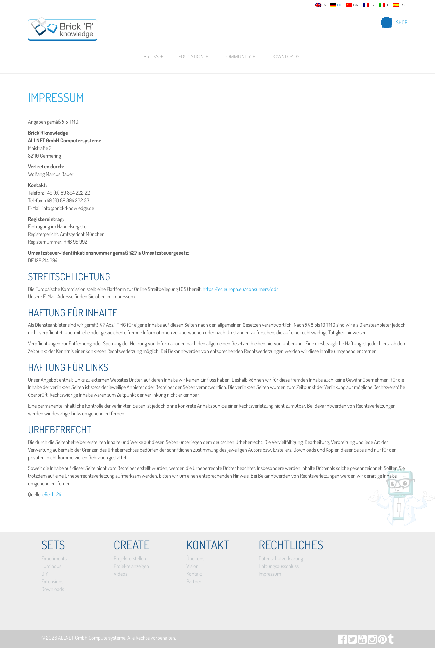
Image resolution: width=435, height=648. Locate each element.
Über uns (195, 558)
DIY (44, 573)
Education (193, 56)
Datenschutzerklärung (281, 558)
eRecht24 (51, 494)
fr (368, 5)
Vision (192, 566)
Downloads (284, 56)
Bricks (153, 56)
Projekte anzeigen (131, 566)
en (320, 5)
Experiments (54, 558)
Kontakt (194, 573)
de (336, 5)
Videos (120, 573)
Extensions (52, 581)
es (399, 5)
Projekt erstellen (130, 558)
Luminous (51, 566)
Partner (193, 581)
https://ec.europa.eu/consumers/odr (240, 289)
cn (352, 5)
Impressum (56, 97)
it (384, 5)
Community (239, 56)
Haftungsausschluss (279, 566)
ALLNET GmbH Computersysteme (91, 637)
